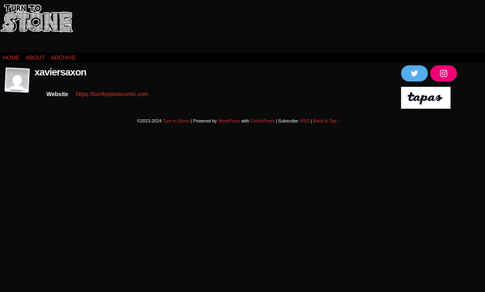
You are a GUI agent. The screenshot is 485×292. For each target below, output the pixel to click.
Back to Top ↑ (326, 120)
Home (11, 57)
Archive (63, 57)
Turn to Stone (36, 28)
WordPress (229, 120)
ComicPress (263, 120)
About (35, 57)
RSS (305, 120)
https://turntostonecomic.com (112, 94)
